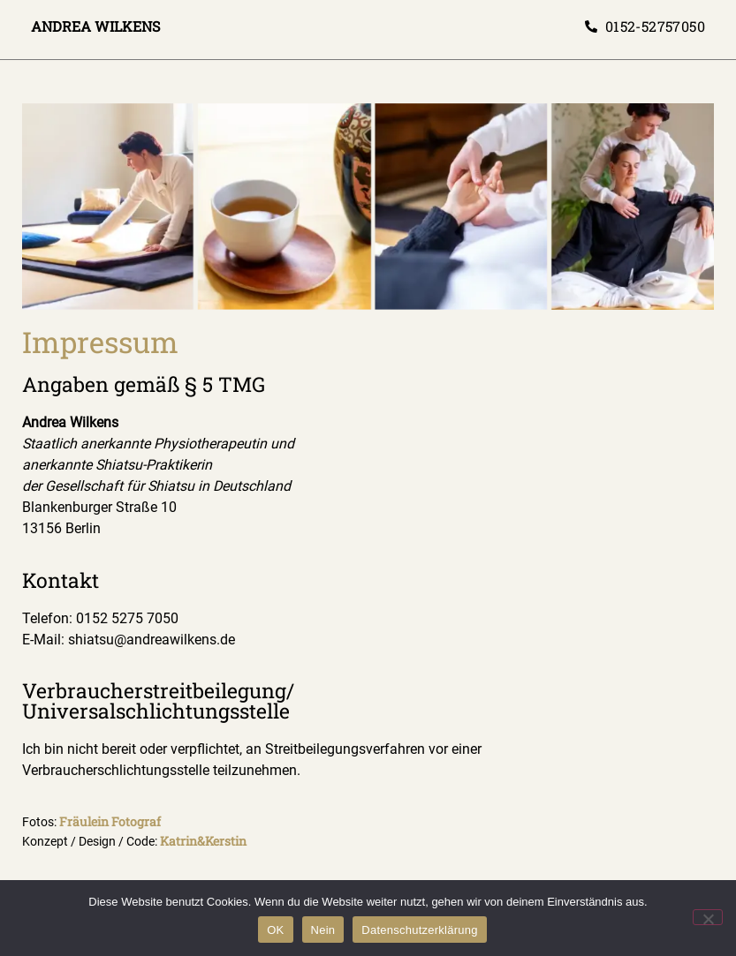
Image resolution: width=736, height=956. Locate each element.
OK (275, 930)
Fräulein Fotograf (110, 821)
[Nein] (708, 917)
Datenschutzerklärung (419, 930)
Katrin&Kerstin (203, 840)
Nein (323, 930)
